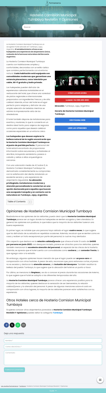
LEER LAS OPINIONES (77, 128)
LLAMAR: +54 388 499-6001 (77, 100)
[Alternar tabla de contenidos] (28, 202)
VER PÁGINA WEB (77, 120)
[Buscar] (80, 26)
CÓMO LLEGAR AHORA (77, 93)
